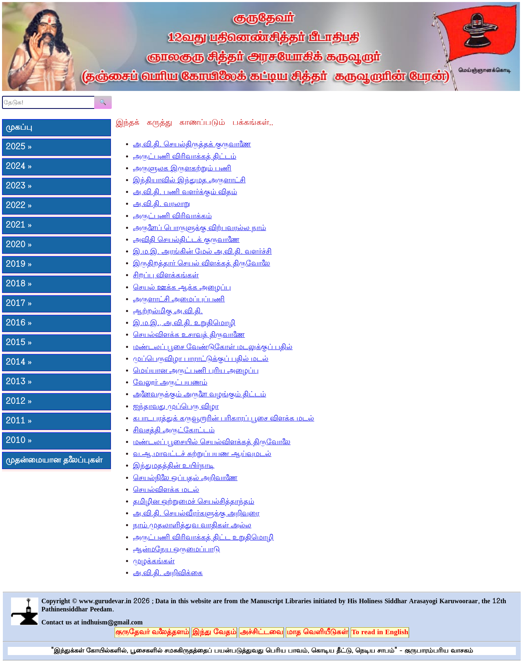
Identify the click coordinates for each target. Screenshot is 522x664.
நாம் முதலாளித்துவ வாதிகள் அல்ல (192, 525)
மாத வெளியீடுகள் (317, 632)
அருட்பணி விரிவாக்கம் (172, 216)
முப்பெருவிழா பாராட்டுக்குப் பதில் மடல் (200, 359)
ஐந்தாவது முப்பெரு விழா (176, 407)
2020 (19, 245)
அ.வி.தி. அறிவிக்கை (168, 573)
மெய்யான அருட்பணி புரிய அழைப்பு (196, 371)
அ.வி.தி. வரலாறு (161, 204)
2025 (19, 147)
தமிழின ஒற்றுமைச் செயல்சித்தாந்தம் (193, 502)
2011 (19, 421)
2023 (19, 186)
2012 (19, 402)
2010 (19, 441)
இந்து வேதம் (214, 632)
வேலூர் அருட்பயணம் (170, 382)
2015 (19, 343)
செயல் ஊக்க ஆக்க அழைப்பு (182, 287)
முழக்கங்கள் (154, 561)
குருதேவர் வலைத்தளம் (152, 632)
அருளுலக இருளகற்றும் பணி (182, 168)
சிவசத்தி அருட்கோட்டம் (174, 430)
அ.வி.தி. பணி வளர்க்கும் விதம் (185, 192)
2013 (19, 382)
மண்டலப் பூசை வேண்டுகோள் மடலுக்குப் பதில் (212, 347)
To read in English (380, 632)
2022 (19, 206)
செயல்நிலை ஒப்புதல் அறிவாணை (185, 478)
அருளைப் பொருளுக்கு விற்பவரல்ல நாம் (199, 228)
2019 (19, 265)
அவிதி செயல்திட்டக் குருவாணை (186, 240)
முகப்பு (19, 128)
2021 (19, 225)
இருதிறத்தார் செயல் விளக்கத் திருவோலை (201, 263)
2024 (19, 167)
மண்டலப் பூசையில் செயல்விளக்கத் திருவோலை (211, 442)
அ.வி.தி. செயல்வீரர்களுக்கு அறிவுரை (196, 513)
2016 (19, 323)
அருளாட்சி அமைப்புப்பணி (179, 299)
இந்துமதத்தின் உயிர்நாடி (173, 466)
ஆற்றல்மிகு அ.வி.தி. (168, 311)
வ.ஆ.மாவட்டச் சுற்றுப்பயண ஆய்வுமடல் (202, 454)
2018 (19, 284)
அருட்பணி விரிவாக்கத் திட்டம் (184, 157)
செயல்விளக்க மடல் (166, 490)
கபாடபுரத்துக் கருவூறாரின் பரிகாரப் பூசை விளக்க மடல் (223, 418)
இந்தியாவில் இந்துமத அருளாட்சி (189, 180)
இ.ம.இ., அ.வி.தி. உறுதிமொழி (184, 323)
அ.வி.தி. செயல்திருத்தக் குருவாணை (192, 144)
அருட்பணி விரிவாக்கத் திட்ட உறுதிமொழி (203, 537)
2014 (19, 362)
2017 (19, 304)
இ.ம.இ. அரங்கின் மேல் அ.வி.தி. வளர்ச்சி (202, 252)
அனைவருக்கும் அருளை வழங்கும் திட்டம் (199, 394)
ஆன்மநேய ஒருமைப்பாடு (176, 549)
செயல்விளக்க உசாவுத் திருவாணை (189, 335)
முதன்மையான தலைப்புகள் (54, 460)
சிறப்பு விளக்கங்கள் (166, 275)
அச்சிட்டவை (261, 632)
